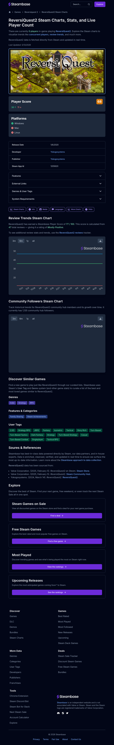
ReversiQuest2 (63, 31)
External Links (57, 183)
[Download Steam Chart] (100, 241)
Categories (15, 661)
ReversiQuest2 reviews (71, 232)
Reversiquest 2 (31, 12)
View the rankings (57, 567)
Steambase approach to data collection (81, 460)
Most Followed (65, 627)
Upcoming (63, 637)
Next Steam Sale (18, 712)
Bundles (14, 632)
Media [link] (43, 209)
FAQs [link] (88, 209)
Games (18, 12)
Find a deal (57, 515)
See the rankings (57, 592)
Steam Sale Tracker (68, 656)
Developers (15, 672)
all (33, 241)
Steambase (62, 702)
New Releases (65, 632)
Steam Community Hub (78, 474)
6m (21, 241)
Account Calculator (19, 717)
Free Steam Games (67, 666)
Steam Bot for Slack (20, 706)
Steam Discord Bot (19, 701)
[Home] (10, 12)
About (65, 739)
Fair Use (55, 739)
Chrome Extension (19, 696)
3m (14, 241)
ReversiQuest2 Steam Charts (54, 12)
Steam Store (83, 471)
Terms (46, 739)
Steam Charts (16, 637)
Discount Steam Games (70, 661)
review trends (57, 34)
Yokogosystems (58, 152)
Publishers (15, 677)
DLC (12, 621)
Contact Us (76, 739)
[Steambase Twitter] (67, 713)
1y (27, 241)
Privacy (36, 739)
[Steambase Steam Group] (63, 713)
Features (57, 176)
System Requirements (57, 199)
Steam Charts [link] (17, 209)
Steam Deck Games (68, 643)
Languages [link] (57, 209)
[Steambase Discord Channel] (58, 713)
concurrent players (38, 34)
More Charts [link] (74, 209)
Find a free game (57, 541)
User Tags (15, 666)
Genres (13, 656)
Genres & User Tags (57, 191)
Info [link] (32, 209)
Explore (100, 4)
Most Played (64, 621)
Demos (13, 627)
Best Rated (63, 616)
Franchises (15, 683)
